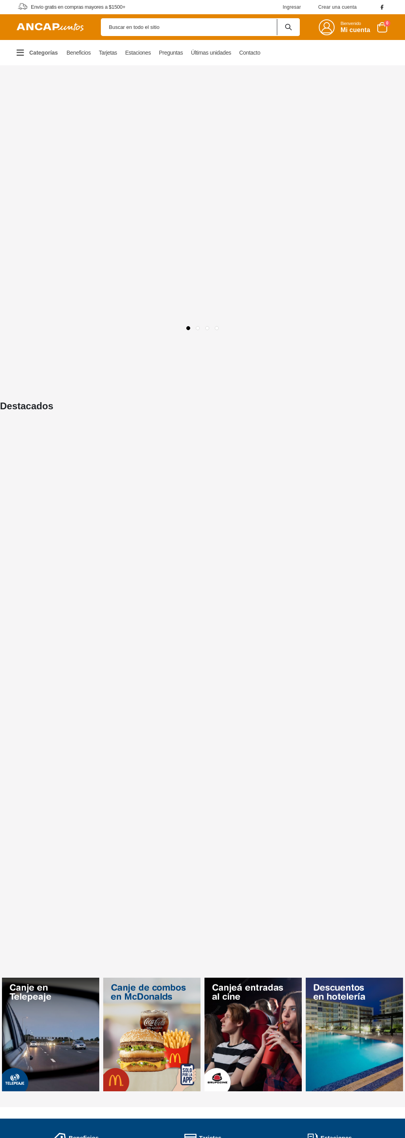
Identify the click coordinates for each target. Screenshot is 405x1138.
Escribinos (353, 1056)
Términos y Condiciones (205, 1016)
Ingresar (292, 7)
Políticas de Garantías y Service (214, 1039)
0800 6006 (360, 1022)
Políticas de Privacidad (203, 1027)
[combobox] (200, 27)
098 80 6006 (360, 1036)
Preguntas (139, 1033)
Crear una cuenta (337, 7)
